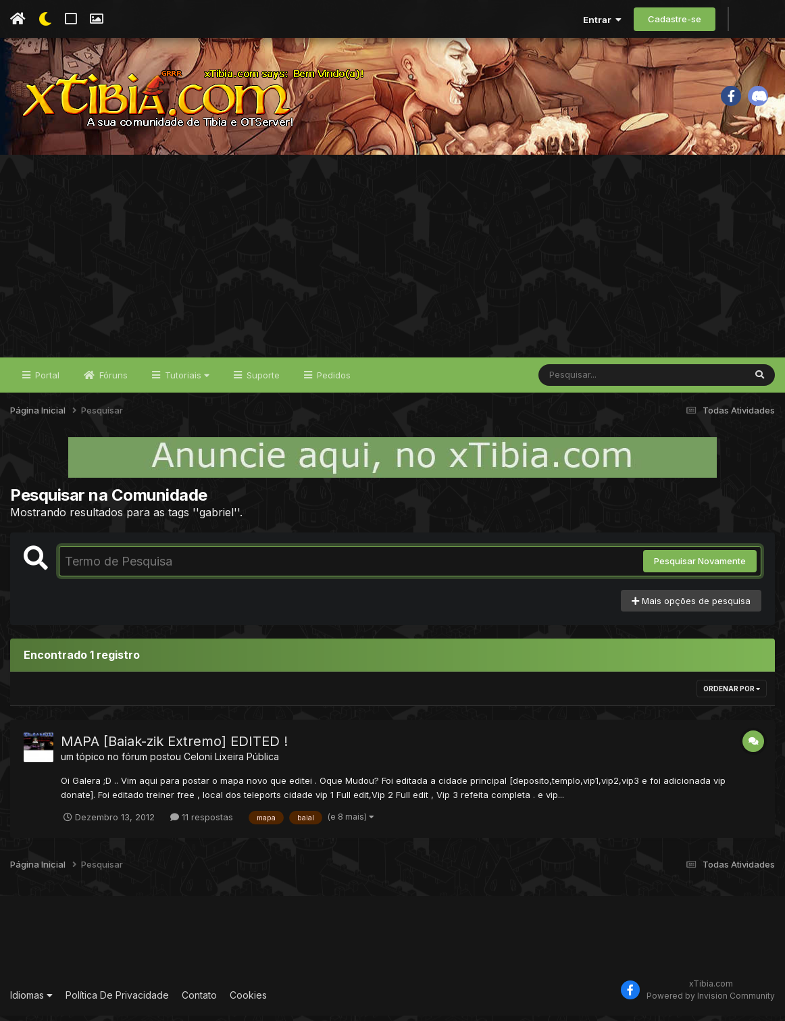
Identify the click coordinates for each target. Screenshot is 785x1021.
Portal (45, 379)
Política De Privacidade (117, 999)
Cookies (248, 999)
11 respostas (201, 821)
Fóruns (112, 379)
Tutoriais (185, 379)
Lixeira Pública (247, 762)
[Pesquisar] (590, 380)
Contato (199, 999)
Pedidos (332, 379)
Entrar (602, 19)
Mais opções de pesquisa (691, 605)
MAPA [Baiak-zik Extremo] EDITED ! (174, 747)
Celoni (198, 762)
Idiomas (31, 999)
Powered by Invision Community (711, 1000)
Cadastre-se (674, 19)
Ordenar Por (731, 694)
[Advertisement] (392, 260)
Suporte (262, 379)
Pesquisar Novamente (700, 566)
